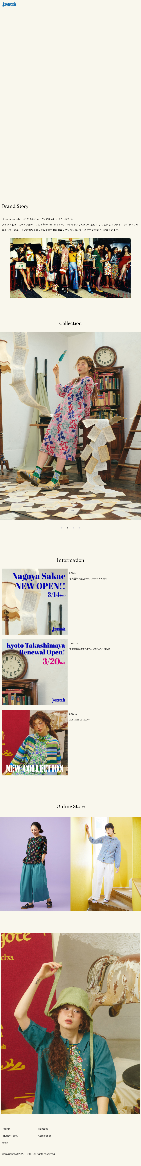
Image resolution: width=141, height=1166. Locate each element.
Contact (43, 1129)
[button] (61, 527)
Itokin (5, 1142)
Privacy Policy (10, 1135)
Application (45, 1135)
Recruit (6, 1129)
